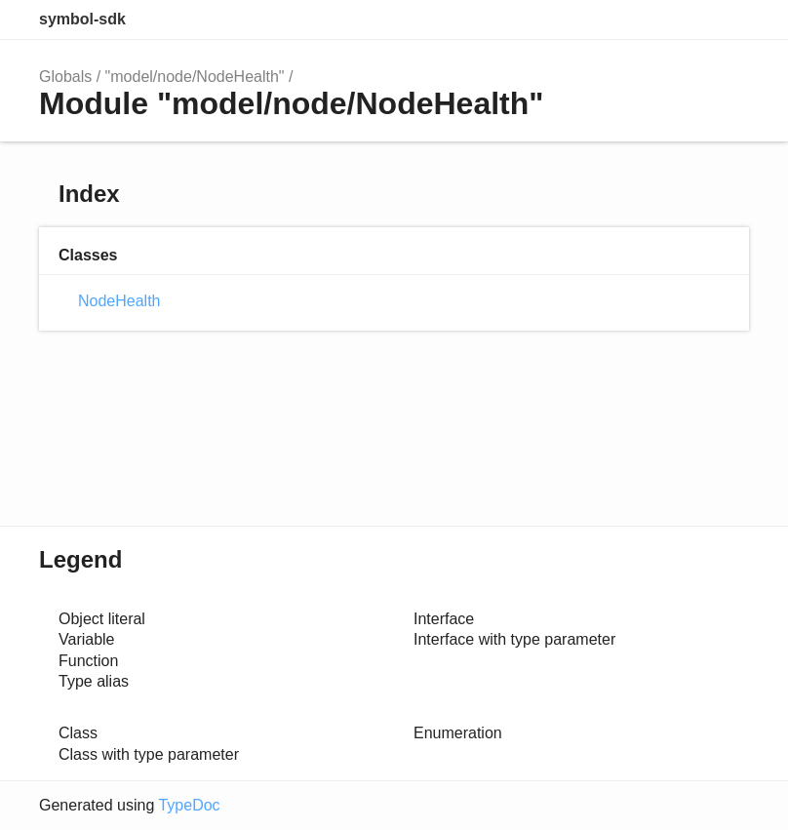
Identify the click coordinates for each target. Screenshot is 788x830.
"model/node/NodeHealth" (195, 76)
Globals (65, 76)
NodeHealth (119, 301)
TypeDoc (188, 805)
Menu (729, 19)
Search (647, 19)
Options (686, 19)
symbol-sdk (82, 19)
